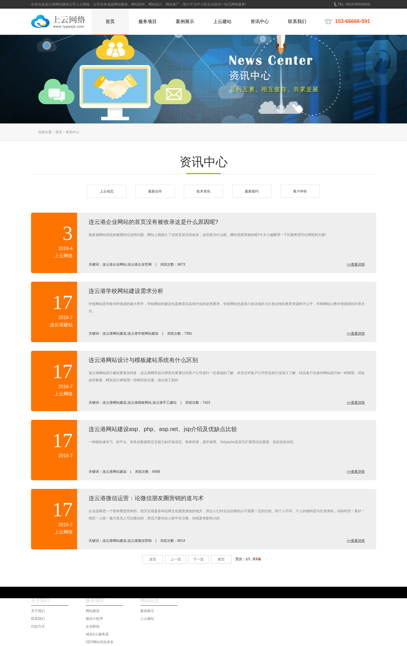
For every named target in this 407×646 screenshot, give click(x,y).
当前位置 (45, 132)
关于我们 (38, 611)
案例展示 (147, 611)
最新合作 (155, 191)
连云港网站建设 (114, 472)
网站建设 (93, 611)
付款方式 (38, 626)
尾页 (221, 559)
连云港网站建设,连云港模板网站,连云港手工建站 (139, 403)
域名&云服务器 (97, 634)
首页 (58, 132)
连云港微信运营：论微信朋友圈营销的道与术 (146, 498)
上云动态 (107, 191)
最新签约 (252, 191)
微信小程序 (94, 619)
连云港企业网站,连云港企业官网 (127, 264)
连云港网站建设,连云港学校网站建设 (130, 333)
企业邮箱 (93, 626)
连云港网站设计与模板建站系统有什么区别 (143, 360)
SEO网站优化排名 (100, 642)
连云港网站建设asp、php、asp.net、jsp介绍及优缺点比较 (163, 429)
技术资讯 (203, 191)
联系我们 (38, 619)
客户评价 (300, 191)
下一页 (198, 559)
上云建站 (147, 619)
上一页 (176, 559)
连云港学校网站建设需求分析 (126, 291)
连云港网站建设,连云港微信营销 (127, 541)
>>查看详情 (355, 264)
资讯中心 (72, 132)
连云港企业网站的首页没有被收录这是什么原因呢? (153, 222)
